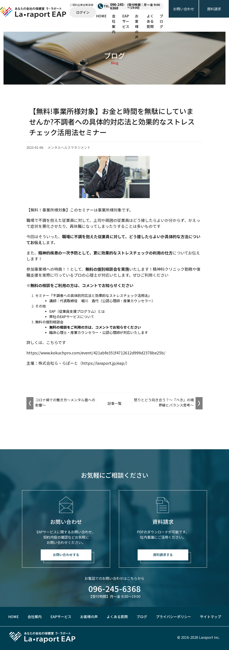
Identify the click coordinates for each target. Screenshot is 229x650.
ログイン (82, 12)
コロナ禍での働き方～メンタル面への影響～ (65, 402)
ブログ (161, 21)
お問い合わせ (183, 8)
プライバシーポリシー (173, 616)
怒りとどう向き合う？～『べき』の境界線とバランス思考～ (164, 402)
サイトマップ (210, 616)
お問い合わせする (66, 554)
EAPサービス (125, 21)
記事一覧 (114, 403)
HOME (101, 15)
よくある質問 (150, 21)
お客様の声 (137, 26)
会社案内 (113, 23)
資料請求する (163, 554)
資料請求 (214, 8)
